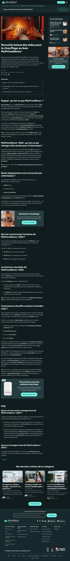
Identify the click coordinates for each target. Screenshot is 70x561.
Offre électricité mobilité (35, 531)
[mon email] (29, 515)
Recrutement (53, 555)
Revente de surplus (21, 536)
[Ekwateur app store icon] (51, 521)
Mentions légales (45, 555)
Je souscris (61, 2)
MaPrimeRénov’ (5, 104)
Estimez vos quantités (29, 222)
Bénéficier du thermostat (29, 394)
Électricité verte (8, 529)
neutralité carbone (22, 129)
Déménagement (45, 541)
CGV (19, 555)
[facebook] (37, 521)
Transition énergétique (47, 531)
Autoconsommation (46, 536)
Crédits (60, 555)
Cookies (23, 555)
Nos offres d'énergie (10, 526)
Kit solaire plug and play (22, 534)
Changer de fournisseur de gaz (10, 545)
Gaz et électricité (9, 534)
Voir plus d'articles (35, 504)
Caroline (8, 497)
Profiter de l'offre (63, 9)
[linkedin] (45, 521)
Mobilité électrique (34, 526)
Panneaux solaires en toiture (22, 531)
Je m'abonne (51, 515)
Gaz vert (7, 531)
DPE (27, 119)
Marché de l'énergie (15, 5)
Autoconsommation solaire (21, 527)
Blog (8, 5)
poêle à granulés (12, 153)
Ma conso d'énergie (46, 529)
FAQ (9, 555)
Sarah (4, 70)
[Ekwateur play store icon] (61, 521)
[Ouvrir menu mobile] (67, 2)
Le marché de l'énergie (47, 534)
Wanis (53, 27)
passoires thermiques (27, 125)
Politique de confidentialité (33, 555)
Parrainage (56, 529)
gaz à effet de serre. (17, 118)
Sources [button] (4, 460)
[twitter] (40, 521)
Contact (14, 555)
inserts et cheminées (10, 192)
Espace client (57, 526)
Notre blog (44, 526)
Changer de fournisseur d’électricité (10, 541)
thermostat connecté (14, 373)
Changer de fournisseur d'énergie (10, 537)
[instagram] (42, 521)
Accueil (3, 5)
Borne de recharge (34, 529)
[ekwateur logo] (9, 2)
